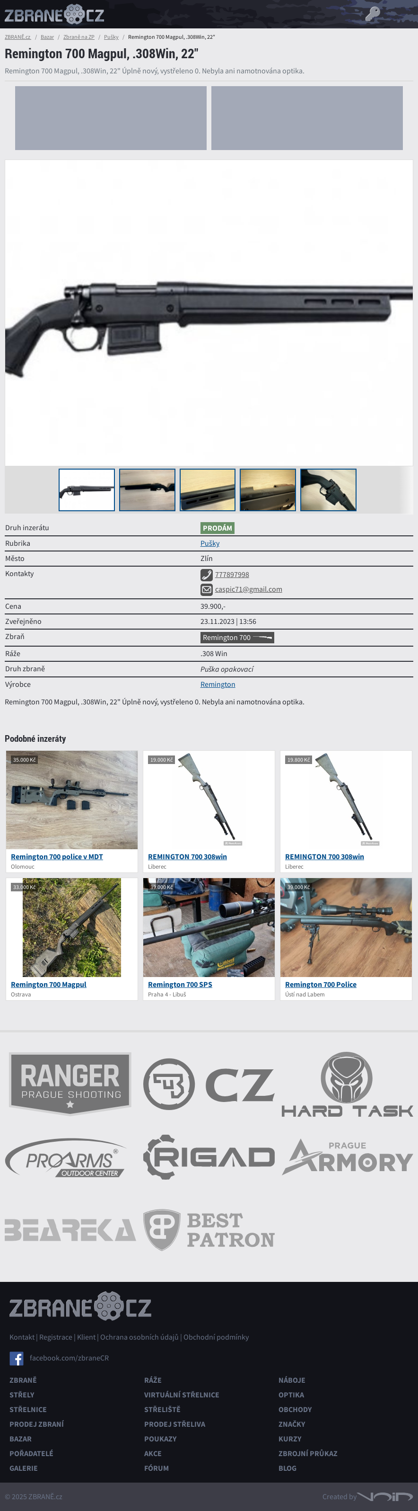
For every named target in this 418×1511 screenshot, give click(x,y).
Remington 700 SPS (180, 984)
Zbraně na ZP (79, 37)
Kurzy (290, 1439)
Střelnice (28, 1409)
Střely (21, 1395)
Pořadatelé (31, 1453)
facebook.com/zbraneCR (69, 1358)
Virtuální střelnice (181, 1395)
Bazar (47, 37)
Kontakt (22, 1337)
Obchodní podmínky (216, 1337)
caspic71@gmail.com (241, 589)
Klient (86, 1337)
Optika (291, 1395)
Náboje (292, 1380)
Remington (217, 684)
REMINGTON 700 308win (187, 857)
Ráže (153, 1380)
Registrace (55, 1337)
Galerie (23, 1468)
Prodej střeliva (174, 1424)
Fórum (156, 1468)
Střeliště (162, 1409)
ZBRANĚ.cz (18, 37)
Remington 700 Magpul (49, 984)
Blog (287, 1468)
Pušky (111, 37)
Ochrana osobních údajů (139, 1337)
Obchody (295, 1409)
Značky (292, 1424)
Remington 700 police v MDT (57, 857)
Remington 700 (237, 637)
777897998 (224, 574)
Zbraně (23, 1380)
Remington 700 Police (321, 984)
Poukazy (160, 1439)
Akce (153, 1453)
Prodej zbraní (36, 1424)
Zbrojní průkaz (308, 1453)
